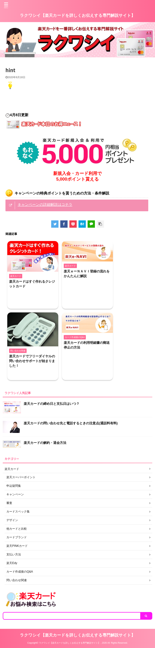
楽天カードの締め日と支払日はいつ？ (51, 404)
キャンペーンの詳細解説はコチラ (45, 204)
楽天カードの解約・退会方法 (45, 443)
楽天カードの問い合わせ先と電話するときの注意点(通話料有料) (71, 423)
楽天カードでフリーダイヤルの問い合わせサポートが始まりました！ (32, 361)
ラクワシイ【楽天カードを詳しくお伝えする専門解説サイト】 (77, 15)
